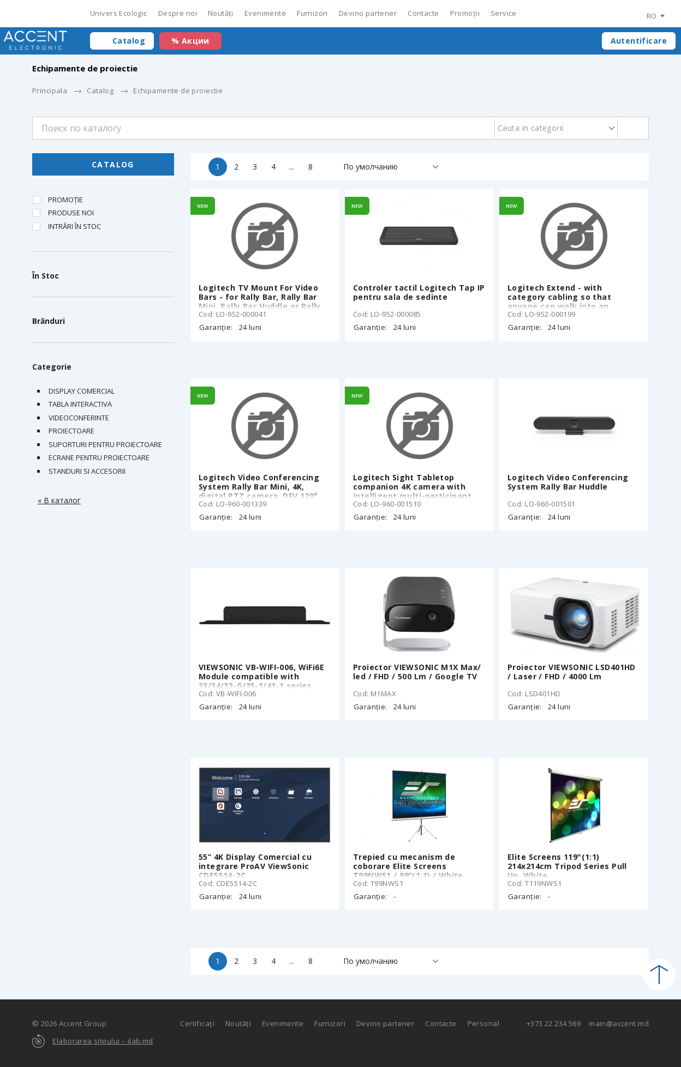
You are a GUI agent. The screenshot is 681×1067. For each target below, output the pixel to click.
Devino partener (368, 13)
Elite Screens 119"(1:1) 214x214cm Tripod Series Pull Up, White (567, 866)
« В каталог (59, 500)
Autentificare (639, 40)
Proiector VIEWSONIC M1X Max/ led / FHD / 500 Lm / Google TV (417, 672)
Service (504, 13)
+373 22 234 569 (554, 1023)
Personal (483, 1023)
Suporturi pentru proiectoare (105, 444)
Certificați (197, 1023)
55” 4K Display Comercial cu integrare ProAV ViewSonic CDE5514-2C (255, 866)
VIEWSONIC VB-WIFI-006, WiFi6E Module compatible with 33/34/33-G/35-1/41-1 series (261, 676)
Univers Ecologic (118, 13)
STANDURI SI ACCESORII (87, 471)
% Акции (190, 40)
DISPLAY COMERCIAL (82, 391)
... (291, 166)
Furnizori (312, 13)
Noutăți (221, 13)
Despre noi (177, 13)
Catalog (128, 40)
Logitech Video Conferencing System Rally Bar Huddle (567, 482)
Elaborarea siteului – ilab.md (102, 1041)
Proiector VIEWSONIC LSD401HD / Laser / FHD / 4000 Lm (571, 672)
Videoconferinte (79, 418)
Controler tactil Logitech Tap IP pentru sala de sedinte (419, 292)
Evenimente (265, 13)
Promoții (465, 13)
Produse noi (71, 213)
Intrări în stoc (74, 226)
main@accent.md (619, 1023)
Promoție (65, 199)
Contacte (423, 13)
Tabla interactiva (80, 404)
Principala (49, 90)
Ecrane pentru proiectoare (99, 457)
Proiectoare (71, 431)
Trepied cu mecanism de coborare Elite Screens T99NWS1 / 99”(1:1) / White (408, 866)
